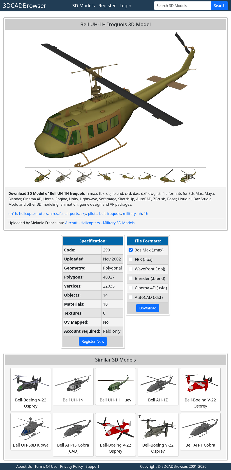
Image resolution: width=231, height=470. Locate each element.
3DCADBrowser (24, 5)
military (129, 213)
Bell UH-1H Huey (115, 386)
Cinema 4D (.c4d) (151, 287)
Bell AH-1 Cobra (200, 431)
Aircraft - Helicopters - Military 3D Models (100, 222)
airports (72, 213)
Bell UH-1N (73, 386)
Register (107, 5)
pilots (92, 213)
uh (140, 213)
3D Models (83, 5)
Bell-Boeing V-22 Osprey (31, 389)
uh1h (12, 213)
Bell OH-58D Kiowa (31, 431)
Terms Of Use (46, 466)
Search (219, 5)
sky (83, 213)
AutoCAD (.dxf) (149, 297)
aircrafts (56, 213)
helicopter (27, 213)
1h (146, 213)
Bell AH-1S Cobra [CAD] (73, 434)
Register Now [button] (93, 341)
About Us (24, 466)
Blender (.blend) (150, 278)
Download (147, 308)
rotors (42, 213)
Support (92, 466)
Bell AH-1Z (158, 386)
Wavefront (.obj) (150, 269)
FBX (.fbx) (143, 259)
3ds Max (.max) (149, 250)
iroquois (114, 213)
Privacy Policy (71, 466)
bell (102, 213)
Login (125, 5)
